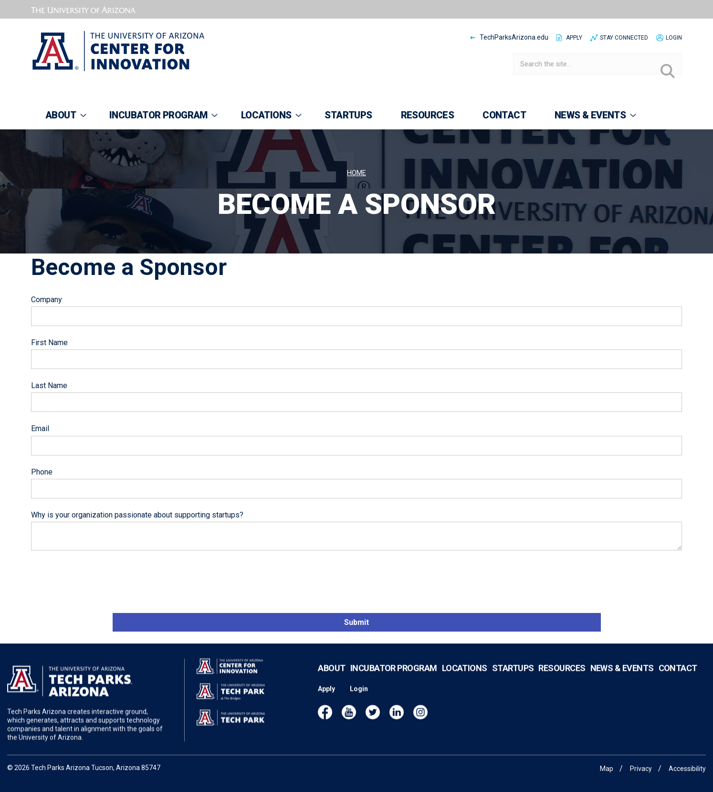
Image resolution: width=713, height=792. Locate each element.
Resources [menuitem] (427, 115)
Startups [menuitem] (348, 115)
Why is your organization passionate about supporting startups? (137, 514)
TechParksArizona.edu (514, 37)
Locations (464, 678)
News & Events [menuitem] (589, 119)
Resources (561, 678)
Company (46, 299)
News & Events (622, 678)
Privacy (641, 768)
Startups (513, 678)
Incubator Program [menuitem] (157, 119)
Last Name (49, 385)
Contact (678, 678)
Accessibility (687, 768)
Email (40, 428)
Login (674, 37)
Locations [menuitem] (265, 119)
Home (356, 173)
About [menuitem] (59, 119)
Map (606, 768)
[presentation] (103, 583)
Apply (574, 37)
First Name (49, 342)
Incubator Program (393, 678)
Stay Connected (624, 37)
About (331, 678)
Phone (41, 471)
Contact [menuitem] (504, 115)
